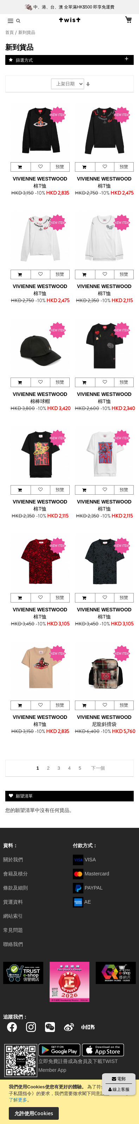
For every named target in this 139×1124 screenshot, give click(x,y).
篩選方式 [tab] (24, 60)
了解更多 (18, 1099)
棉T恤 (39, 186)
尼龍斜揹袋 (104, 724)
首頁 (10, 32)
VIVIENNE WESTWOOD (40, 179)
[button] (40, 167)
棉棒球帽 (40, 401)
